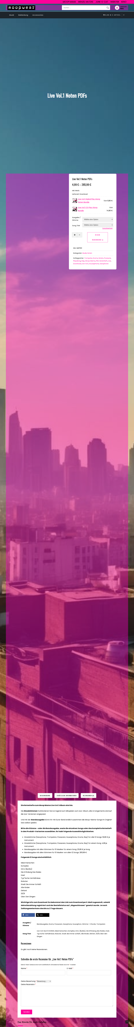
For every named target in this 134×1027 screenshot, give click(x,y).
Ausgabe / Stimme (76, 218)
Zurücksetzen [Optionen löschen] (107, 228)
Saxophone (104, 264)
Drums (95, 258)
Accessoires (37, 15)
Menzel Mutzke (85, 1)
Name (24, 968)
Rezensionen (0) (88, 795)
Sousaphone (94, 264)
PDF (97, 261)
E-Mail (70, 968)
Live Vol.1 (85, 264)
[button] (28, 915)
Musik (11, 15)
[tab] (45, 795)
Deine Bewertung (29, 981)
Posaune (107, 258)
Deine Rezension (28, 984)
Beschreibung (45, 795)
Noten (89, 253)
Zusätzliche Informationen (66, 795)
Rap (83, 261)
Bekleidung (23, 15)
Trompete (88, 258)
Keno (123, 1)
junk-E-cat (102, 1)
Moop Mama (69, 1)
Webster (114, 1)
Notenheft (103, 261)
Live (109, 261)
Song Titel (76, 226)
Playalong (77, 261)
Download (77, 264)
